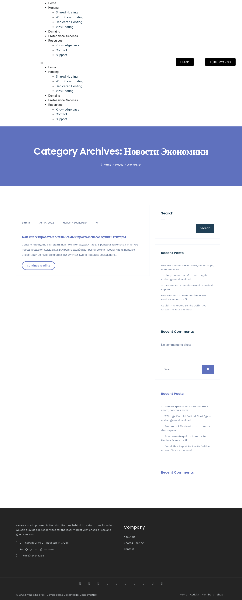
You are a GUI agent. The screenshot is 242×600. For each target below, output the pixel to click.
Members (208, 594)
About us (129, 536)
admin (26, 222)
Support (61, 55)
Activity (194, 594)
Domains (54, 31)
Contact (61, 50)
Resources (55, 40)
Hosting (53, 7)
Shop (219, 594)
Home (52, 3)
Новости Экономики (75, 222)
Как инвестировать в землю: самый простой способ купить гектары (74, 237)
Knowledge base (67, 45)
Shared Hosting (67, 12)
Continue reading (38, 265)
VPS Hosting (65, 27)
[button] (102, 63)
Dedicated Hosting (69, 22)
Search (167, 213)
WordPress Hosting (70, 17)
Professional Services (63, 36)
